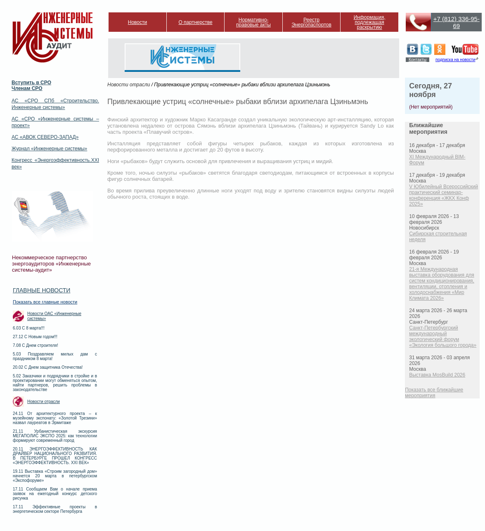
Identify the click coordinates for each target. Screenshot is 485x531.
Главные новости (41, 290)
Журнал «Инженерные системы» (49, 149)
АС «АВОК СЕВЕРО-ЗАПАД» (45, 137)
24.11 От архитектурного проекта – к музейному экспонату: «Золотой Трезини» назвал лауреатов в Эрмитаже (55, 418)
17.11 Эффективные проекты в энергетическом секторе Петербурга (55, 509)
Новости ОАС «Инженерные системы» (54, 316)
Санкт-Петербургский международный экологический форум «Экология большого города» (442, 336)
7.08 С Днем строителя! (35, 345)
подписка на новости (455, 59)
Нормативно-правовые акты (253, 22)
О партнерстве (195, 22)
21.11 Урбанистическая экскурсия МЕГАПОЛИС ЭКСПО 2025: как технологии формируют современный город (55, 436)
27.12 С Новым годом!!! (35, 336)
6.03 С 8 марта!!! (29, 328)
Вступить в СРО (31, 82)
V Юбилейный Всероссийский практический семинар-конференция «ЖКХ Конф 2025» (443, 195)
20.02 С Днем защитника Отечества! (48, 367)
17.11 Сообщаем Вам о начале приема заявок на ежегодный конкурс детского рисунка (55, 493)
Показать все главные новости (45, 301)
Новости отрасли (43, 401)
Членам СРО (27, 88)
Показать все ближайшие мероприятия (434, 392)
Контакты (417, 59)
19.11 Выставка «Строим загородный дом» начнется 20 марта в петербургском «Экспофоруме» (55, 476)
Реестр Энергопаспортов (311, 22)
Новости (137, 22)
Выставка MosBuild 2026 (437, 375)
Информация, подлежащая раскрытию (370, 22)
